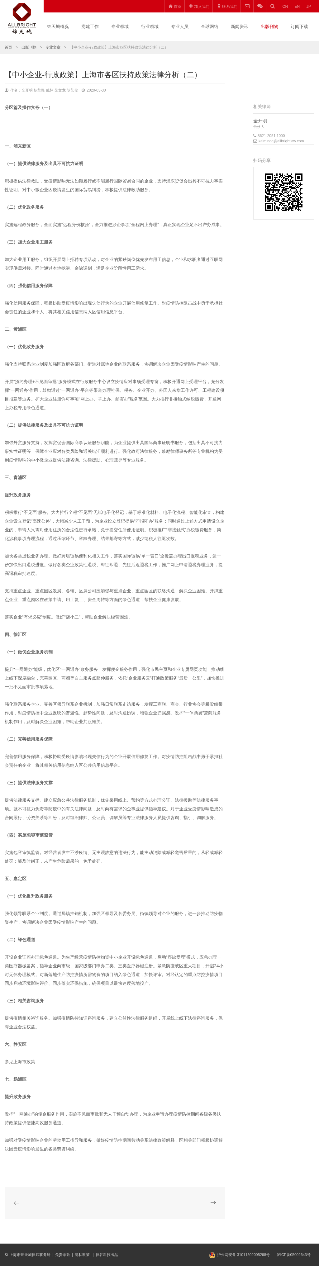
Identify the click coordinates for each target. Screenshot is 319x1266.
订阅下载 (299, 26)
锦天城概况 (58, 26)
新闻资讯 (239, 26)
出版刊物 (269, 26)
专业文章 (52, 47)
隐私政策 (83, 1255)
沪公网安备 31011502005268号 (243, 1255)
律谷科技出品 (107, 1255)
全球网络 (209, 26)
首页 (8, 47)
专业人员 (179, 26)
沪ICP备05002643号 (294, 1255)
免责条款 (62, 1255)
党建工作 (90, 26)
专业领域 (120, 26)
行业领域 (150, 26)
